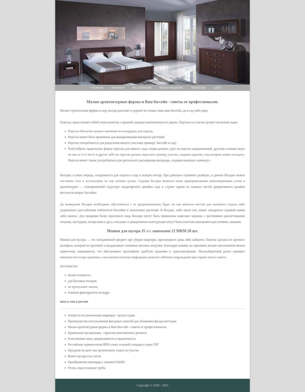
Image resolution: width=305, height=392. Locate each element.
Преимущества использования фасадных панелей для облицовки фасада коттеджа (122, 321)
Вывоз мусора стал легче (84, 356)
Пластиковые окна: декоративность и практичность (102, 338)
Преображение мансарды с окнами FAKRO (96, 362)
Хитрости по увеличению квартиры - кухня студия (101, 315)
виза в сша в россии (74, 301)
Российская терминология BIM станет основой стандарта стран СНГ (113, 344)
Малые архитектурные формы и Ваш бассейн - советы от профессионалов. (117, 327)
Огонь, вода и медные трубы (87, 367)
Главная (97, 87)
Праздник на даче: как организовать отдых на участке (103, 350)
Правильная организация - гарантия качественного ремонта (107, 332)
